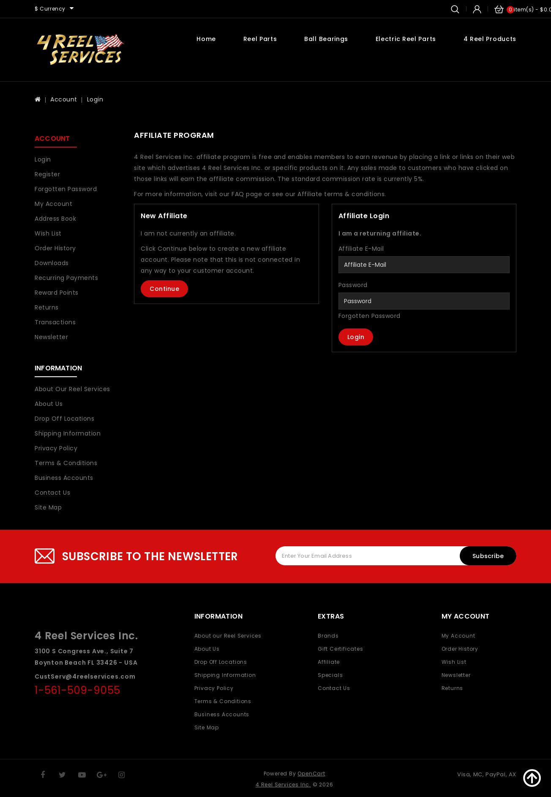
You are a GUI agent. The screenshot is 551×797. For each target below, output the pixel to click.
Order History (55, 248)
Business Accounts (64, 478)
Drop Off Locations (64, 418)
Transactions (55, 322)
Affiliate (329, 662)
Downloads (52, 263)
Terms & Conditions (66, 463)
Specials (330, 675)
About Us (49, 404)
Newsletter (51, 337)
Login (95, 99)
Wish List (48, 233)
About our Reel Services (72, 389)
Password (353, 285)
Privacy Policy (56, 448)
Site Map (48, 507)
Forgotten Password (66, 189)
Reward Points (57, 292)
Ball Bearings (326, 39)
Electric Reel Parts (406, 39)
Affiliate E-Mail (361, 248)
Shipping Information (68, 433)
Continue (164, 289)
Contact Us (52, 492)
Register (47, 174)
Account (63, 99)
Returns (47, 307)
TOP (532, 778)
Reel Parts (260, 39)
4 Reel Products (490, 39)
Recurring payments (66, 278)
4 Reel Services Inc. (283, 784)
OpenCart (311, 773)
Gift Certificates (340, 648)
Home (206, 39)
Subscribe (488, 556)
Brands (328, 635)
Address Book (55, 218)
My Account (53, 204)
